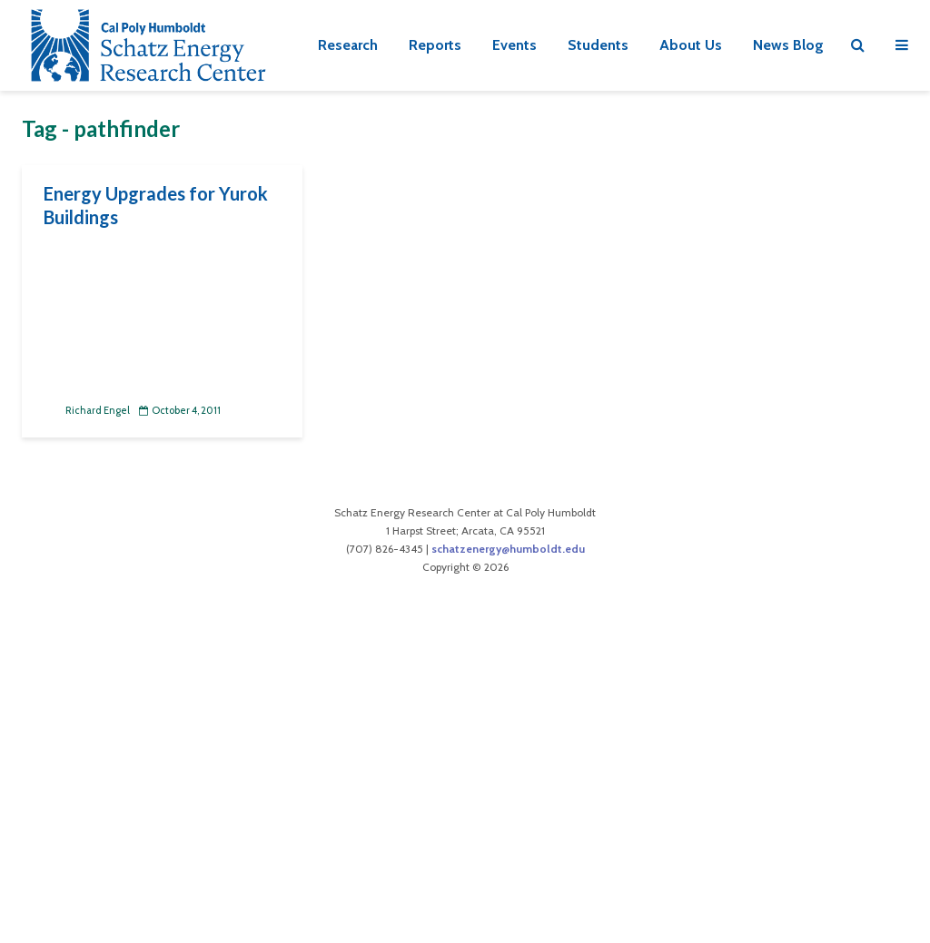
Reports (435, 45)
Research (348, 45)
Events (514, 45)
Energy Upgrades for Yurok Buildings (156, 205)
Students (598, 45)
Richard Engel (87, 410)
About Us (690, 45)
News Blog (788, 45)
